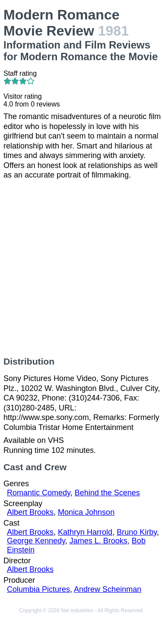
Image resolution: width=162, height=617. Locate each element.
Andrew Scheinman (107, 589)
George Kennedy (36, 540)
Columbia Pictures (38, 589)
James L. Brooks (98, 540)
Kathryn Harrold (85, 532)
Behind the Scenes (107, 492)
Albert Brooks (30, 512)
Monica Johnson (86, 512)
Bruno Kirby (137, 532)
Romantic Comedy (38, 492)
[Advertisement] (81, 268)
